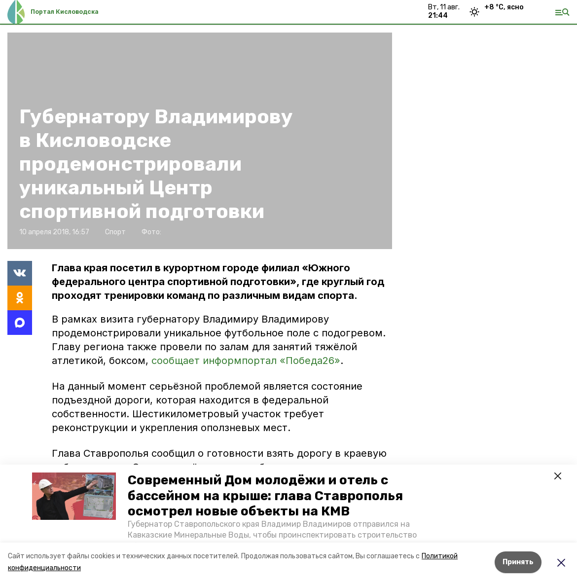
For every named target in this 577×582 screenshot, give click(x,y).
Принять (518, 562)
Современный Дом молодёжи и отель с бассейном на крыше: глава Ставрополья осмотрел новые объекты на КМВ (265, 495)
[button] (74, 496)
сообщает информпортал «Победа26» (245, 360)
